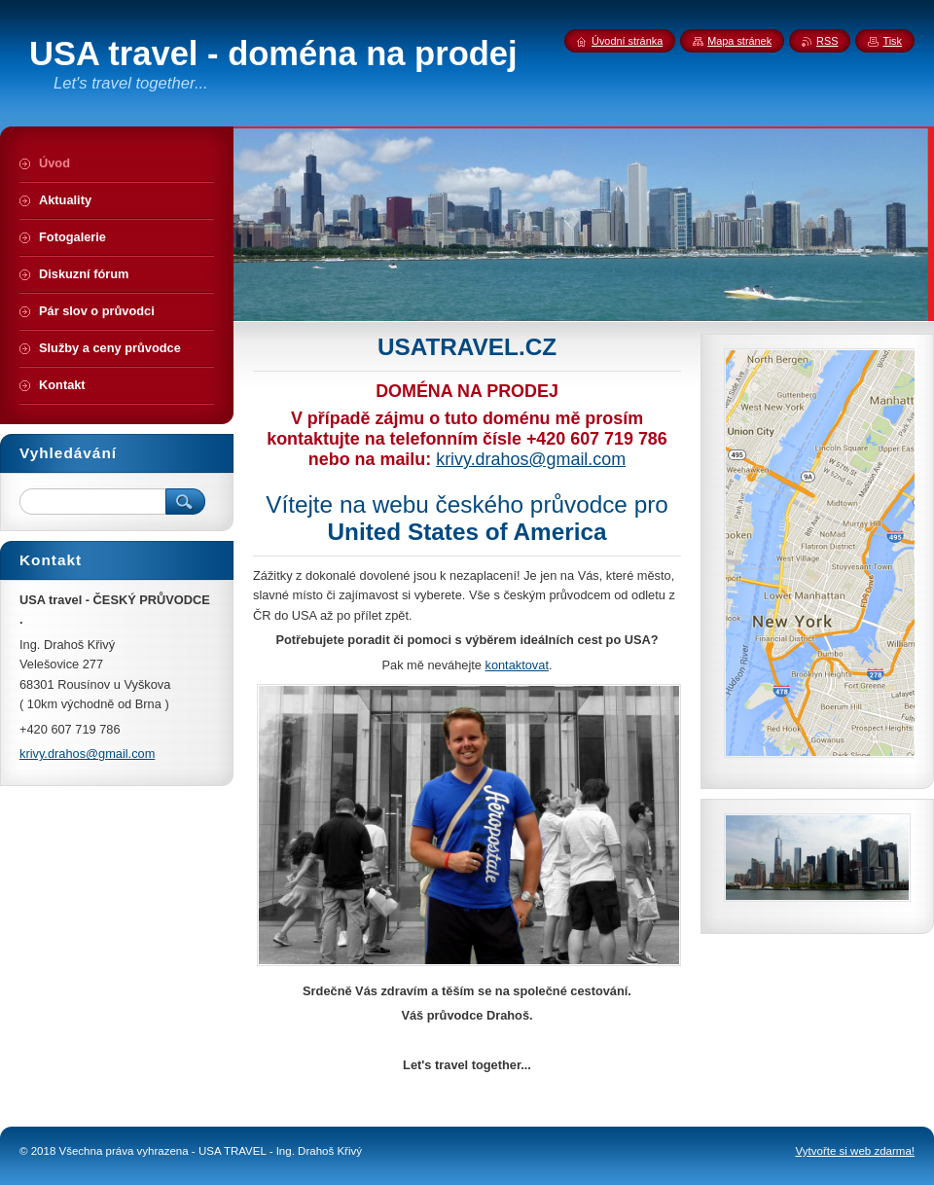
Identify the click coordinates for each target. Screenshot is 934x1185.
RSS (827, 41)
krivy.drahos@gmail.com (531, 459)
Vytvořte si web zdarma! (855, 1151)
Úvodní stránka (627, 41)
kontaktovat (516, 665)
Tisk (892, 41)
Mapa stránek (739, 41)
